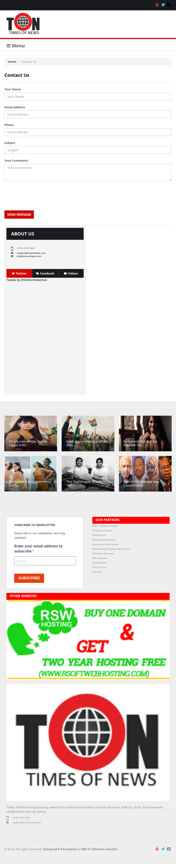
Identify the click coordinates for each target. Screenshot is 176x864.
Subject (9, 143)
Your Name (12, 89)
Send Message (19, 214)
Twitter (19, 273)
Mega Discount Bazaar (104, 539)
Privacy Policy (99, 562)
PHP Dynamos (99, 558)
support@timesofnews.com (31, 253)
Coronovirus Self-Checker (105, 544)
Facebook (45, 273)
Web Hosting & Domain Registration (111, 548)
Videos (71, 273)
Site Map (97, 571)
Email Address (14, 107)
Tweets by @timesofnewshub (26, 280)
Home (12, 62)
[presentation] (40, 196)
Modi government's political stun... (87, 443)
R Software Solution (102, 530)
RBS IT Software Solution (105, 525)
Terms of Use (99, 567)
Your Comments (16, 160)
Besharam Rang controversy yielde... (30, 483)
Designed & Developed (59, 849)
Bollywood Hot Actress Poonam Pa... (140, 443)
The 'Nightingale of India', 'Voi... (85, 483)
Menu (16, 46)
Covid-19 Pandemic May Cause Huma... (142, 483)
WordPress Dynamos (103, 553)
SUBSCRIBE (29, 578)
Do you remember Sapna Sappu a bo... (28, 443)
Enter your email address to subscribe (38, 548)
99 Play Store (99, 535)
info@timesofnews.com (29, 256)
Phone (9, 125)
